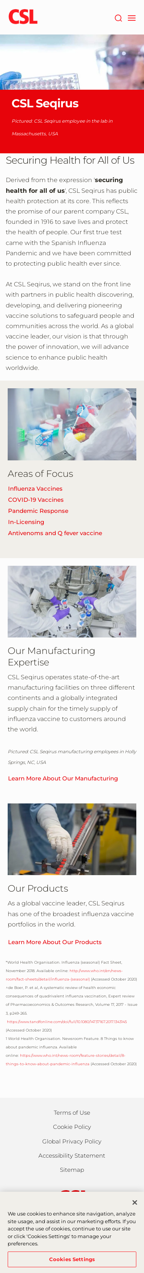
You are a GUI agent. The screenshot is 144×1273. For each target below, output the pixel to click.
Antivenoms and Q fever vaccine (55, 533)
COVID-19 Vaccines (36, 499)
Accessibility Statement (71, 1155)
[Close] (134, 1205)
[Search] (118, 17)
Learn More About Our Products (55, 942)
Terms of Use (72, 1112)
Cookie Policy (72, 1126)
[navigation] (131, 17)
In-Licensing (26, 522)
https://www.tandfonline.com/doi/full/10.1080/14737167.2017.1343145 (66, 1022)
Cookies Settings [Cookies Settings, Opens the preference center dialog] (72, 1263)
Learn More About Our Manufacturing (63, 778)
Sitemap (72, 1169)
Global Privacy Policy (71, 1141)
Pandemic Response (38, 510)
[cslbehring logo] (23, 17)
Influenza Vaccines (35, 488)
